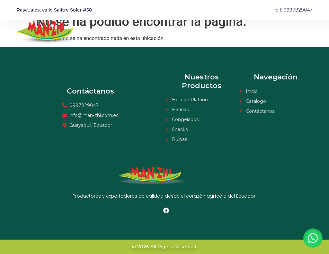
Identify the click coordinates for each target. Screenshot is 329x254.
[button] (313, 238)
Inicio (245, 32)
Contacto (302, 32)
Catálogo (272, 32)
